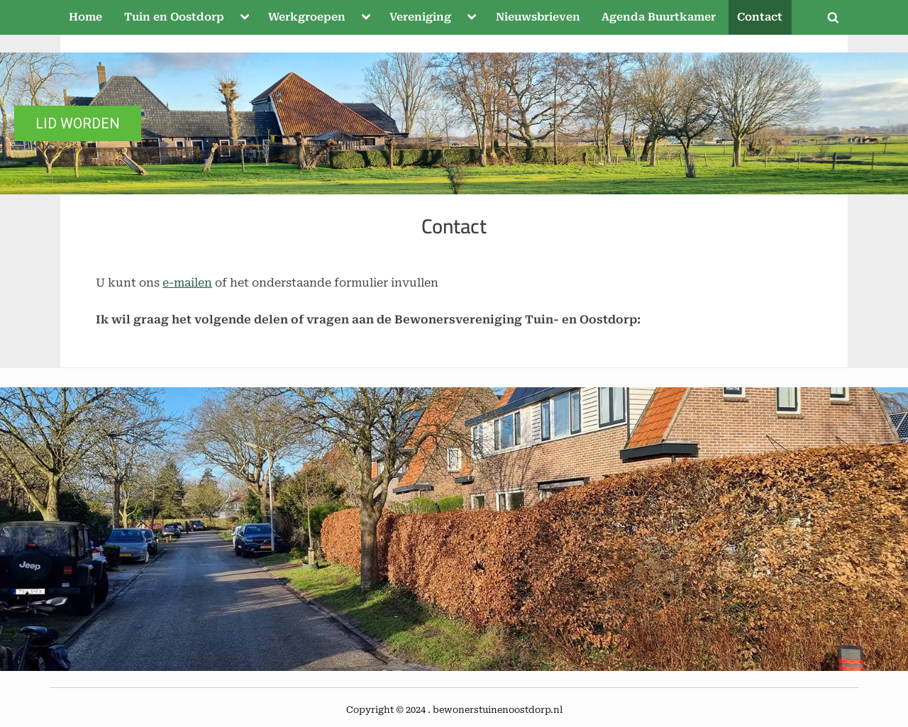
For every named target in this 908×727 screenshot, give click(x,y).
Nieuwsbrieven (538, 17)
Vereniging (420, 17)
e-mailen (187, 282)
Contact (759, 17)
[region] (454, 123)
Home (85, 17)
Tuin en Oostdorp (174, 17)
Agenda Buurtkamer (659, 17)
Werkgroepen (306, 17)
